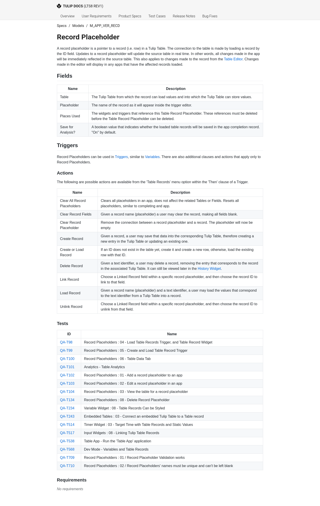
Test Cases (157, 16)
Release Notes (184, 16)
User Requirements (97, 16)
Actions (65, 173)
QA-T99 (66, 350)
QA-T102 (67, 375)
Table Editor (233, 59)
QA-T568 (67, 449)
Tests (62, 323)
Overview (67, 16)
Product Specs (130, 16)
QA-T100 (67, 359)
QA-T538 (67, 441)
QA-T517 (67, 433)
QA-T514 (67, 425)
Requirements (71, 480)
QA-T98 (66, 342)
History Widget (209, 268)
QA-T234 (67, 408)
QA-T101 (67, 367)
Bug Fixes (209, 16)
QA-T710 (67, 466)
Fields (64, 76)
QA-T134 (67, 400)
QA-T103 (67, 383)
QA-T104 (67, 392)
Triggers (67, 145)
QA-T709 (67, 457)
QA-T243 (67, 416)
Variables (152, 157)
